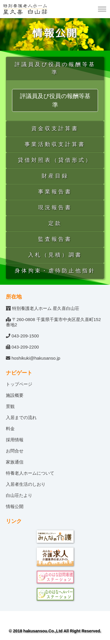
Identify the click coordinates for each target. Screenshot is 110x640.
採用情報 (14, 439)
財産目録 (55, 176)
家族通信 (14, 461)
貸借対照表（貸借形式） (55, 160)
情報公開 (14, 506)
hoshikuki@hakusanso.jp (35, 358)
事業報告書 (55, 192)
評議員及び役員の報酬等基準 (55, 68)
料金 (10, 428)
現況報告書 (55, 207)
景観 (10, 406)
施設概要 (14, 395)
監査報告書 (55, 239)
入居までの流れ (21, 417)
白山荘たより (19, 495)
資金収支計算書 (55, 128)
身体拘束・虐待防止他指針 (55, 271)
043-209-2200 (25, 346)
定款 (55, 223)
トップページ (19, 384)
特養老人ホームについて (30, 473)
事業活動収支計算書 (55, 144)
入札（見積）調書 (55, 255)
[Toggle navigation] (102, 9)
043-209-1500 (25, 335)
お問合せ (14, 450)
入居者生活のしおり (25, 484)
